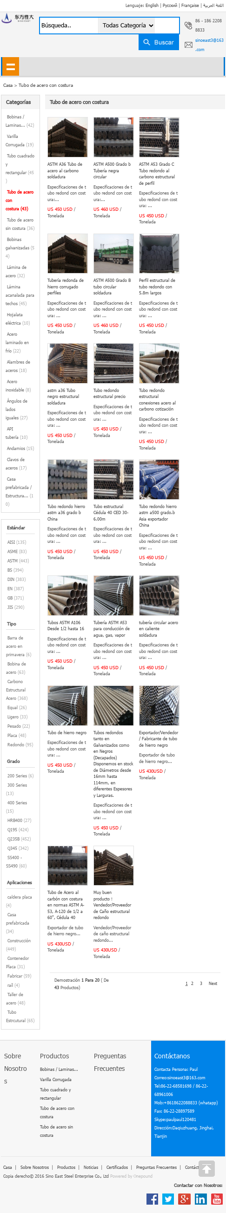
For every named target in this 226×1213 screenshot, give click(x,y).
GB (10, 597)
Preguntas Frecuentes (156, 1167)
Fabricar (14, 975)
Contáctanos (196, 1167)
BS (9, 570)
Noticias (91, 1167)
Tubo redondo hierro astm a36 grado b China (66, 513)
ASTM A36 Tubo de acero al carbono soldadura (64, 170)
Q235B (13, 838)
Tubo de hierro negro (66, 732)
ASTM (12, 560)
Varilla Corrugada (56, 1079)
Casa (7, 1167)
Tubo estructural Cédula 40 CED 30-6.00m (110, 513)
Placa (12, 735)
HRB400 (14, 820)
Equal (12, 707)
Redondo (15, 744)
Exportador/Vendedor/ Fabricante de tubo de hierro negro (158, 739)
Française (190, 5)
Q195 (12, 829)
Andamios (20, 448)
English (152, 5)
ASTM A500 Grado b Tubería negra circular (112, 170)
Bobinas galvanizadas (20, 248)
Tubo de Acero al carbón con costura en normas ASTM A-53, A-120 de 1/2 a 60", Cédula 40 (65, 905)
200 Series (17, 775)
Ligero (13, 716)
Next (213, 983)
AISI (11, 542)
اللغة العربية (213, 5)
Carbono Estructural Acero (16, 690)
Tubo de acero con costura (46, 85)
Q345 (12, 848)
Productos (66, 1167)
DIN (10, 579)
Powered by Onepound (131, 1176)
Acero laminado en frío (17, 342)
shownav (10, 66)
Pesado (14, 726)
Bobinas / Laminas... (59, 1069)
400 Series (17, 802)
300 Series (17, 785)
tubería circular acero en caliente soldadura (158, 629)
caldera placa (19, 897)
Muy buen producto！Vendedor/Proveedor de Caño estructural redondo (112, 905)
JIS (10, 607)
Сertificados (117, 1167)
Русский (170, 5)
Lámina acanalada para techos (20, 295)
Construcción (19, 940)
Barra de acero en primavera (15, 646)
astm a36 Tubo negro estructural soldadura (63, 396)
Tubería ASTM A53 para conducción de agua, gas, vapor (111, 629)
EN (10, 588)
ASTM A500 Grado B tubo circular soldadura (112, 286)
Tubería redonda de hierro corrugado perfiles (65, 286)
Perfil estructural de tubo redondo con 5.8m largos (157, 286)
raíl (10, 985)
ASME (12, 551)
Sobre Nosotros (34, 1167)
